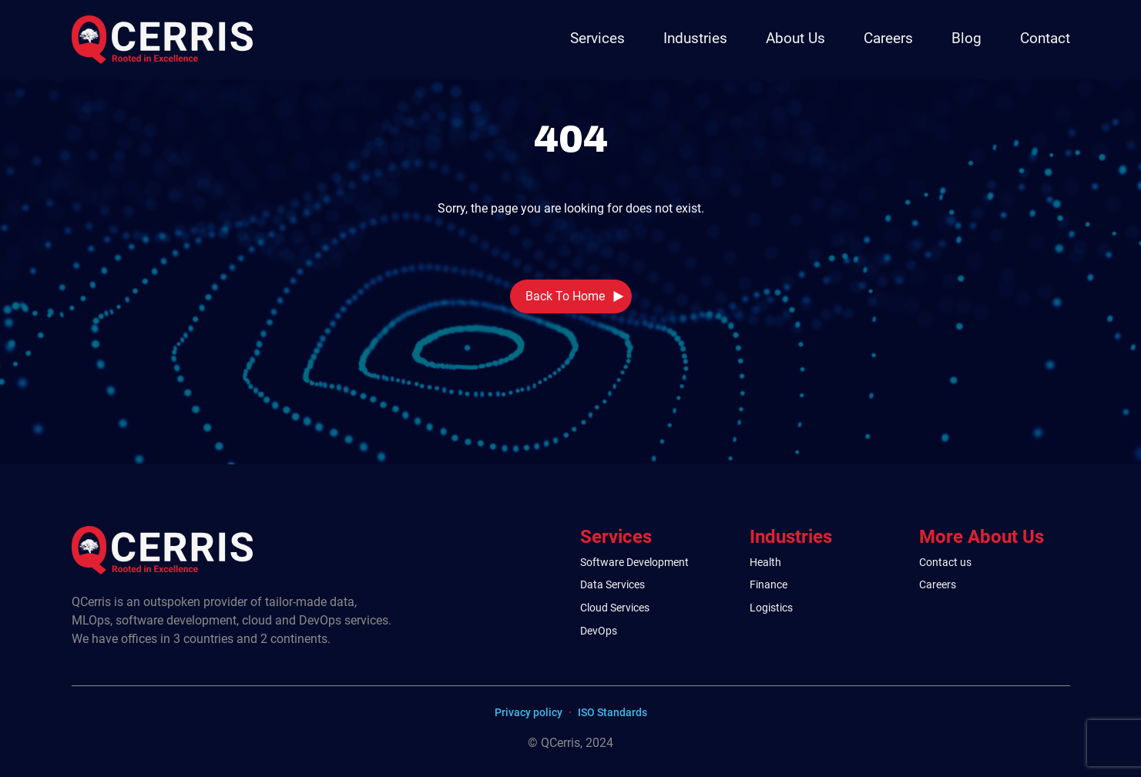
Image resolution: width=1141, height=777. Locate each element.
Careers (888, 38)
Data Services (612, 584)
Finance (768, 584)
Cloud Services (614, 608)
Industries (695, 38)
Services (597, 38)
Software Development (634, 562)
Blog (966, 38)
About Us (795, 38)
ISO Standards (612, 712)
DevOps (598, 631)
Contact (1045, 38)
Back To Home (565, 296)
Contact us (945, 562)
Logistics (771, 608)
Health (765, 562)
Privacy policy (528, 712)
